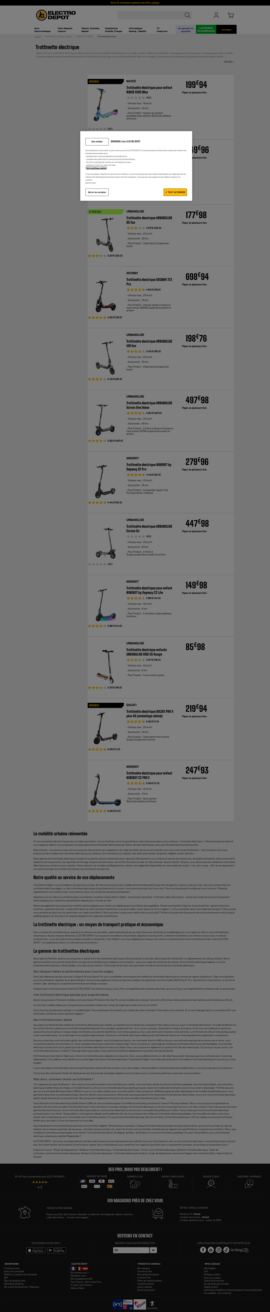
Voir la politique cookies (96, 168)
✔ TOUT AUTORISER (175, 192)
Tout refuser (97, 141)
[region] (136, 166)
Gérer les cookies (97, 192)
